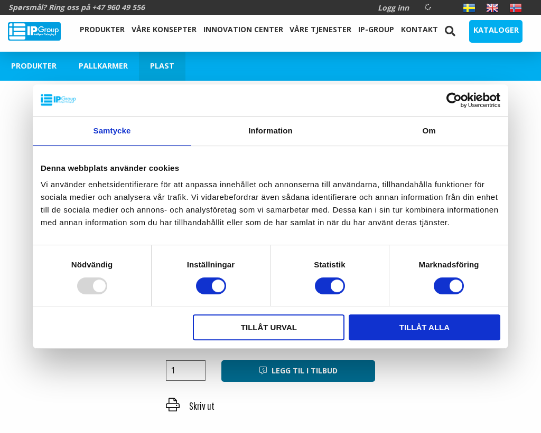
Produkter (102, 29)
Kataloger (496, 30)
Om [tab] (428, 130)
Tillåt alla (424, 327)
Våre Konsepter (164, 29)
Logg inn (393, 8)
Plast (162, 66)
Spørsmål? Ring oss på (76, 7)
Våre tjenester (320, 29)
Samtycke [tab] (112, 130)
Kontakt (419, 29)
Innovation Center (243, 29)
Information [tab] (270, 130)
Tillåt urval (269, 327)
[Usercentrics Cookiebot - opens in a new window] (454, 100)
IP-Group (376, 29)
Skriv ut (190, 406)
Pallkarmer (103, 66)
